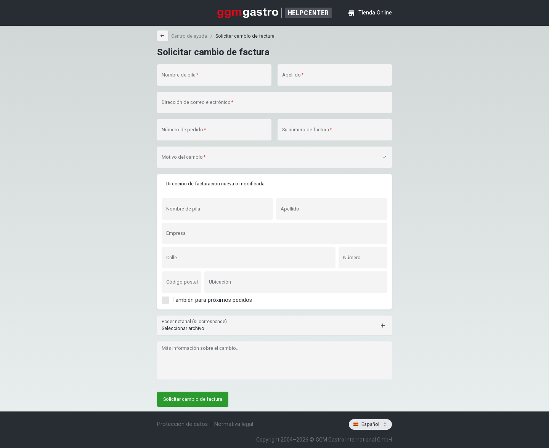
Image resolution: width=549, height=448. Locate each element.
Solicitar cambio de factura (244, 36)
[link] (189, 36)
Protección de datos (182, 424)
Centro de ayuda (189, 36)
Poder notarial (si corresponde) (194, 321)
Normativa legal (233, 424)
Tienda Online (370, 13)
